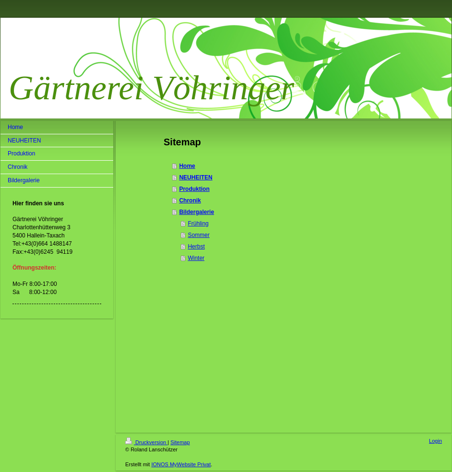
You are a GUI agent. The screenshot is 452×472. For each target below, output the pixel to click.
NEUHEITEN (195, 177)
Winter (196, 258)
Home (187, 166)
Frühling (198, 223)
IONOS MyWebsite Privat (181, 464)
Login (435, 441)
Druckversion (146, 442)
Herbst (196, 246)
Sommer (198, 235)
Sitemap (180, 442)
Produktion (194, 189)
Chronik (190, 200)
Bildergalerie (196, 212)
